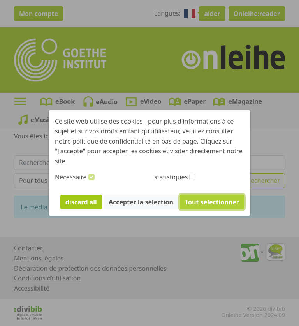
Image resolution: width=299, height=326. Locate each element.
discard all (81, 202)
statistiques (171, 177)
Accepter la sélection (141, 202)
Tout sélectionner (212, 202)
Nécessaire (71, 177)
